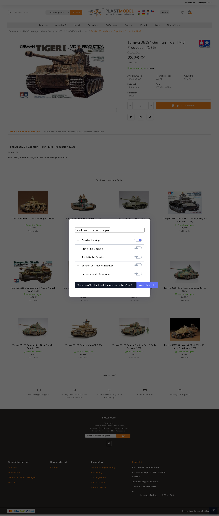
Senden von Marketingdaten (98, 265)
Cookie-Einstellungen (92, 230)
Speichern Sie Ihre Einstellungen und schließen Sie (105, 285)
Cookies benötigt (91, 240)
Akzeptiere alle (147, 285)
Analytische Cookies (93, 257)
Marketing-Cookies (92, 248)
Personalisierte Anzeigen (96, 274)
